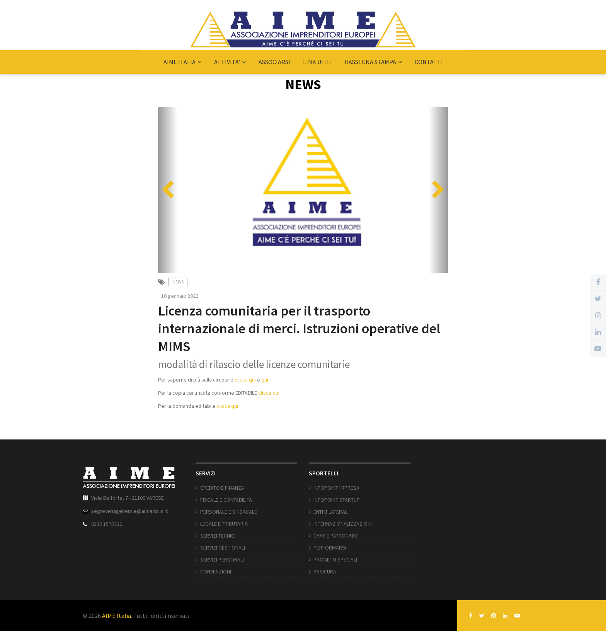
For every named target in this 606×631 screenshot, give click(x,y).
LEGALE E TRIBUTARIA (224, 523)
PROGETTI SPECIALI (335, 559)
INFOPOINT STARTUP (336, 499)
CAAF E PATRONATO (335, 535)
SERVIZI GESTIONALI (222, 547)
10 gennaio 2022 (179, 295)
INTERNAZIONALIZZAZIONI (342, 523)
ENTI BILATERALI (331, 511)
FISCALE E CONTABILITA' (226, 499)
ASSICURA (324, 571)
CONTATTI (429, 62)
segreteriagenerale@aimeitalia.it (129, 510)
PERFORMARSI (329, 547)
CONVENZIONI (215, 571)
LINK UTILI (317, 62)
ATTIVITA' (230, 62)
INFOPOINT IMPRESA (336, 487)
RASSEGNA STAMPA (373, 62)
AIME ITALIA (182, 62)
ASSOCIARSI (274, 62)
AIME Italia (116, 615)
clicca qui (245, 379)
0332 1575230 (106, 524)
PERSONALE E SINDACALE (228, 511)
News (178, 282)
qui (265, 379)
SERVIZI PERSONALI (222, 559)
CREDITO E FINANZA (222, 487)
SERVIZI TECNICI (217, 535)
